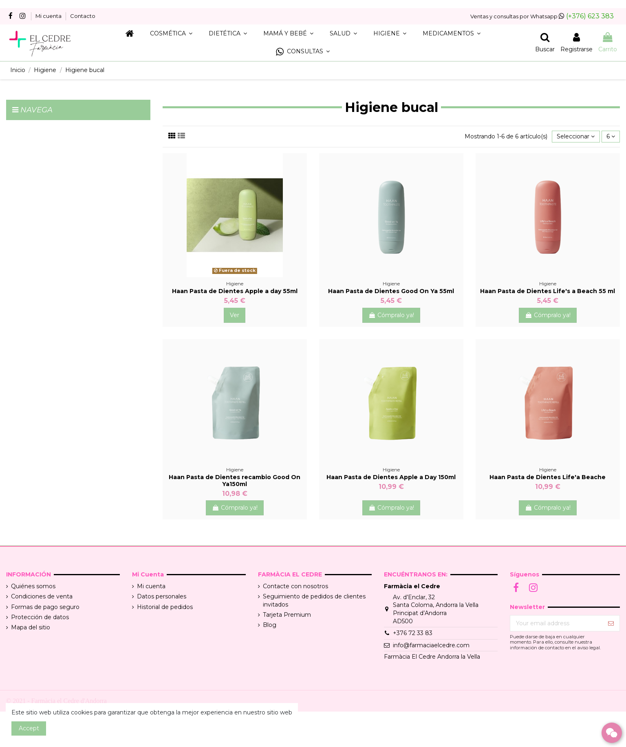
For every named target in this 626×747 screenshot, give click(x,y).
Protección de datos (40, 617)
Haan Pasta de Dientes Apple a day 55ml (235, 291)
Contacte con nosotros (295, 586)
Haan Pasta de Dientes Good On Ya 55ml (391, 291)
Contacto (82, 16)
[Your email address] (556, 623)
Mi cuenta (49, 16)
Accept (29, 728)
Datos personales (161, 596)
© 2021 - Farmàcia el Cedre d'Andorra (56, 700)
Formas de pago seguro (45, 607)
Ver (234, 315)
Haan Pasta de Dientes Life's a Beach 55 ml (547, 291)
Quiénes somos (33, 586)
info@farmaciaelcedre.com (431, 645)
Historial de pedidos (165, 607)
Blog (269, 625)
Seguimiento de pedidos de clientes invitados (314, 600)
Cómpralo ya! (391, 315)
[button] (303, 52)
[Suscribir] (610, 623)
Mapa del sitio (30, 627)
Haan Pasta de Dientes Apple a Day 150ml (391, 477)
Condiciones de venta (42, 596)
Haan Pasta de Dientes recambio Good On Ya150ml (234, 480)
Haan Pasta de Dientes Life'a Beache (547, 477)
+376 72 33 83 (412, 633)
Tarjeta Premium (287, 614)
